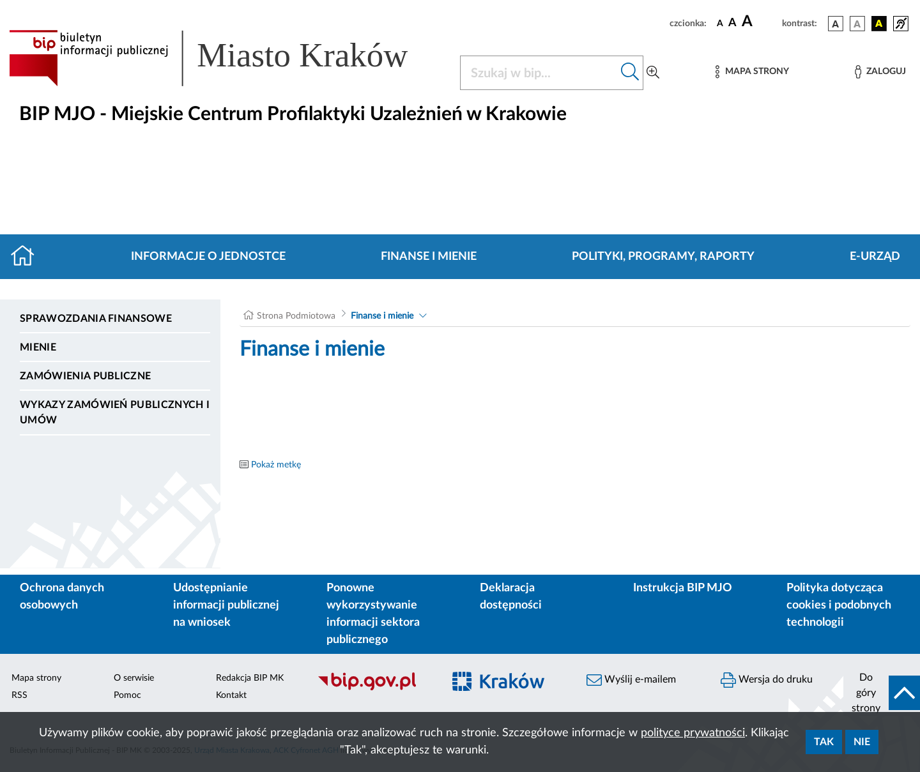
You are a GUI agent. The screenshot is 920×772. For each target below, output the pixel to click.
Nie (862, 742)
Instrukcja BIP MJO (682, 588)
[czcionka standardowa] (720, 23)
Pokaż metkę (276, 464)
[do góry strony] (881, 693)
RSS (19, 695)
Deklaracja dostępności (511, 596)
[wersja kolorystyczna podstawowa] (835, 23)
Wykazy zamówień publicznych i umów (115, 412)
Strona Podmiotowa (296, 316)
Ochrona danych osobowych (62, 596)
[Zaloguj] (880, 72)
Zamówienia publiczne (85, 376)
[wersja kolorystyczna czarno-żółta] (879, 23)
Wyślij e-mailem (631, 680)
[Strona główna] (28, 256)
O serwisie (134, 678)
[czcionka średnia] (732, 23)
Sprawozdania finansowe (96, 319)
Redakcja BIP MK (250, 678)
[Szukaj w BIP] (539, 73)
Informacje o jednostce (208, 256)
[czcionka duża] (759, 21)
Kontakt (231, 695)
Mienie (38, 347)
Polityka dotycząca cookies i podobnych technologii (838, 605)
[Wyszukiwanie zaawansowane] (653, 72)
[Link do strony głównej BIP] (227, 58)
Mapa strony (36, 678)
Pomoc (127, 695)
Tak (824, 742)
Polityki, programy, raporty (663, 256)
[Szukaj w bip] (630, 73)
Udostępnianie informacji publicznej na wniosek (226, 605)
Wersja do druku (767, 680)
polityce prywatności (693, 733)
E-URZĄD (875, 256)
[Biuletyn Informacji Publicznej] (373, 689)
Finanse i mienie (429, 256)
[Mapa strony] (752, 72)
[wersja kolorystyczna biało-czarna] (857, 23)
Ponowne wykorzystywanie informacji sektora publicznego (373, 614)
